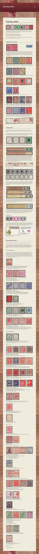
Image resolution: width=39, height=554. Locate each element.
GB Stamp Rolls (8, 7)
